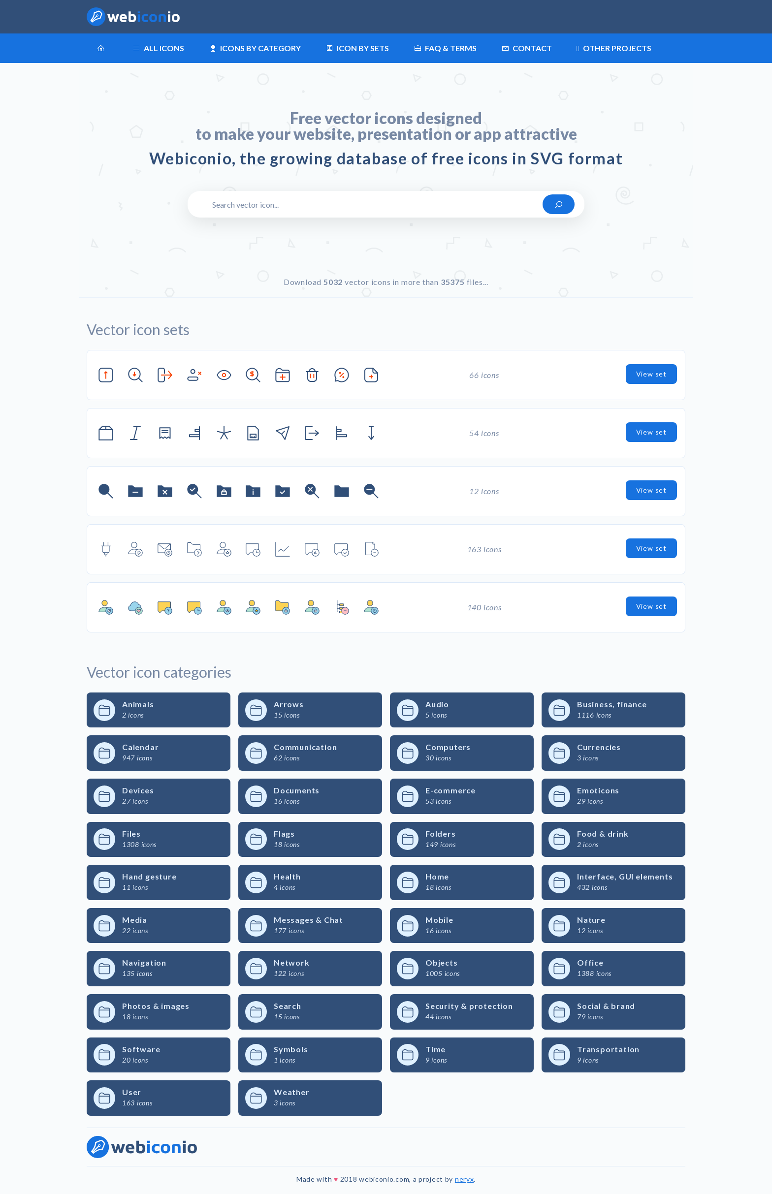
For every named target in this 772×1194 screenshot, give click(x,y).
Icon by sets (357, 48)
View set (651, 374)
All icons (158, 48)
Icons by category (255, 48)
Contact (526, 48)
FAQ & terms (445, 48)
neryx (464, 1179)
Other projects (614, 48)
